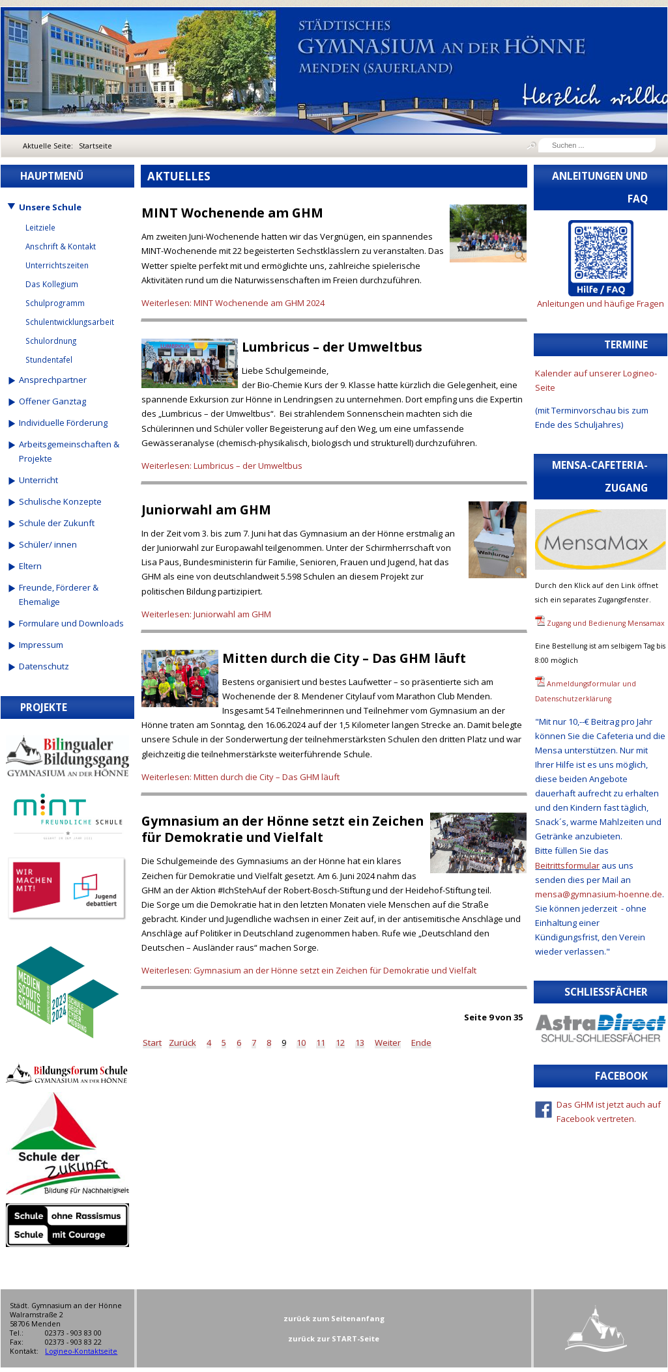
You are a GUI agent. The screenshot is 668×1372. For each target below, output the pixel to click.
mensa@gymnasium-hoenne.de (598, 894)
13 (359, 1042)
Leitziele (40, 227)
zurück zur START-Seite (333, 1338)
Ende (421, 1042)
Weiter (388, 1042)
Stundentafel (48, 359)
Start (152, 1042)
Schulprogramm (55, 303)
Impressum (41, 645)
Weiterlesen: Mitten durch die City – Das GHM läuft (240, 777)
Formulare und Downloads (71, 623)
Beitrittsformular (567, 865)
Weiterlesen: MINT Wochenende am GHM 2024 (233, 303)
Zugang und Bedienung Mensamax (606, 623)
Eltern (30, 566)
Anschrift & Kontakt (60, 246)
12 (340, 1042)
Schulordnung (50, 340)
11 (320, 1042)
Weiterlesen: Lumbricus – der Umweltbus (221, 465)
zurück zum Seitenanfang (334, 1318)
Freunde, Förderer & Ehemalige (58, 594)
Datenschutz (44, 666)
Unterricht (38, 480)
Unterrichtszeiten (57, 265)
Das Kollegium (51, 284)
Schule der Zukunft (56, 523)
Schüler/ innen (48, 544)
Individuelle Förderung (63, 422)
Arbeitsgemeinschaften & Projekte (69, 451)
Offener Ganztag (52, 401)
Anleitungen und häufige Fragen (600, 303)
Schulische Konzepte (60, 501)
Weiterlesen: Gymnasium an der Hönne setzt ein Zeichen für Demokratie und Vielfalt (308, 970)
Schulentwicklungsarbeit (69, 321)
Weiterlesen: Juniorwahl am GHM (206, 614)
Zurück (182, 1042)
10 (301, 1042)
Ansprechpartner (53, 379)
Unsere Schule (50, 207)
